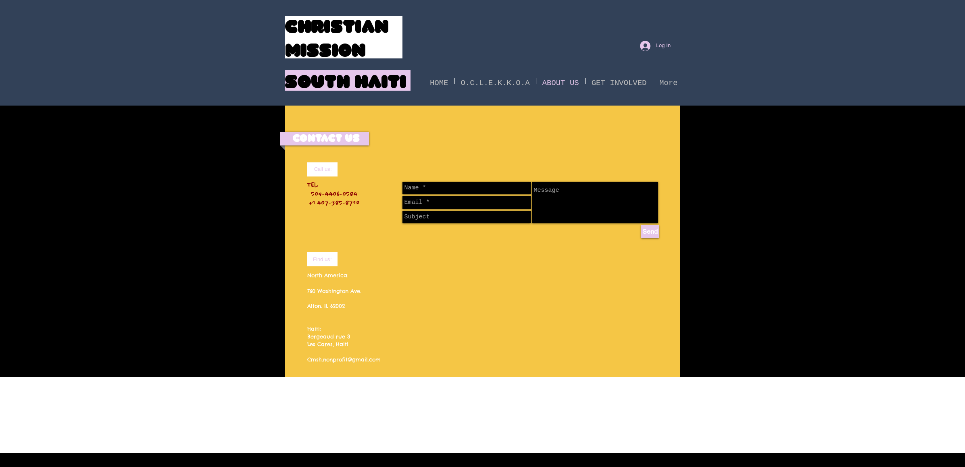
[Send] (650, 231)
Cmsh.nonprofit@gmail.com (344, 359)
